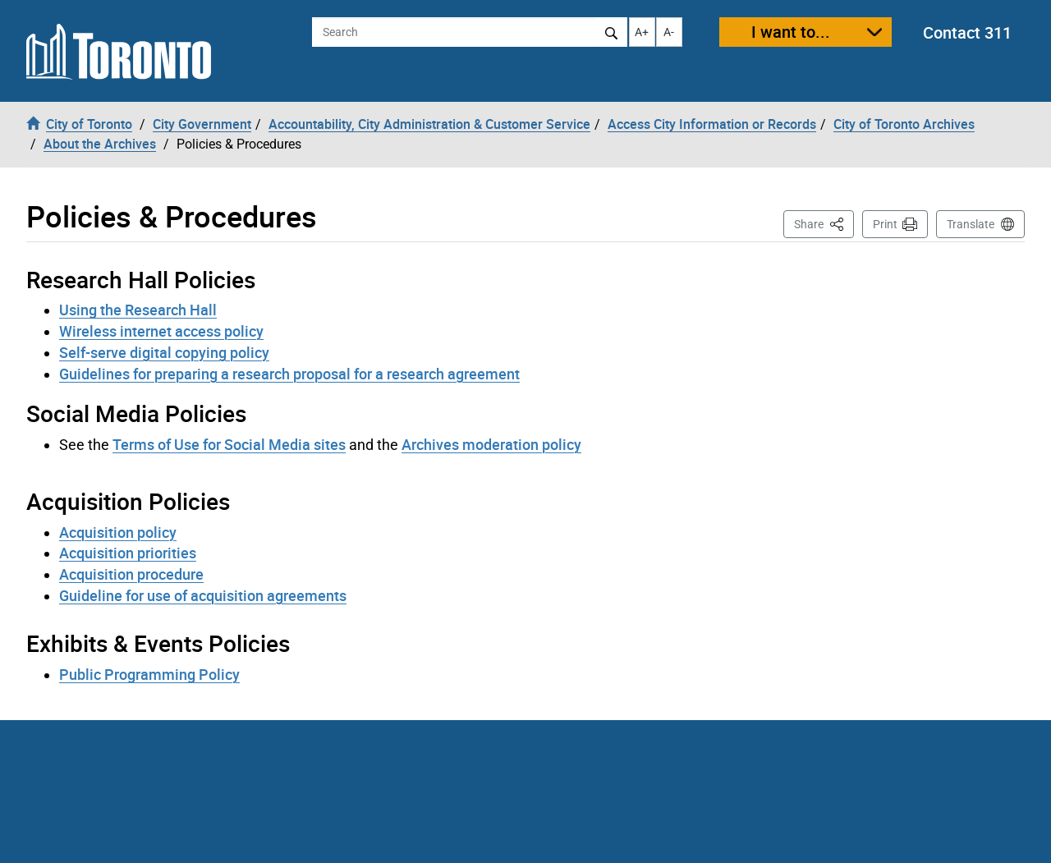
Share (824, 223)
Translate (970, 224)
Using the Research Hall (138, 309)
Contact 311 (967, 32)
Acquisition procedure (131, 574)
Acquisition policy (118, 532)
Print (885, 224)
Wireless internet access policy (161, 331)
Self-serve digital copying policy (164, 352)
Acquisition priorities (127, 552)
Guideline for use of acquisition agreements (203, 595)
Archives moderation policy (491, 444)
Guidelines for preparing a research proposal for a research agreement (289, 373)
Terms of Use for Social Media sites (229, 444)
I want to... (790, 32)
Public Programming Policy (149, 674)
